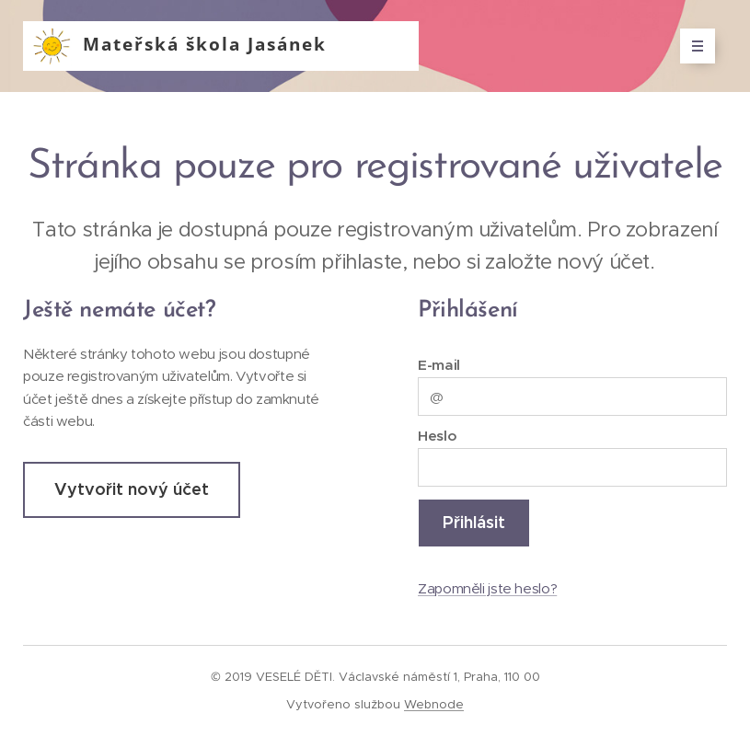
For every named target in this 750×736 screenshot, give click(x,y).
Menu (691, 46)
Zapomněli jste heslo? (487, 587)
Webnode (434, 704)
